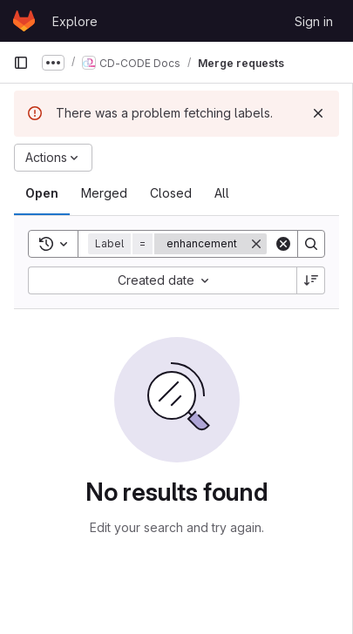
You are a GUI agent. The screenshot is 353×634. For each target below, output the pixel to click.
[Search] (311, 244)
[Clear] (283, 243)
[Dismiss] (318, 113)
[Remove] (256, 243)
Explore (75, 21)
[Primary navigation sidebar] (21, 63)
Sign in (314, 21)
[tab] (42, 193)
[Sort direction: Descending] (311, 280)
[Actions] (53, 158)
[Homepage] (24, 21)
